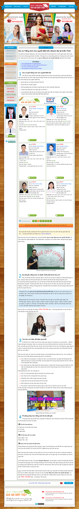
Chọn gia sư (32, 140)
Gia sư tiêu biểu (10, 58)
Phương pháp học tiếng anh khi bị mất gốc (32, 68)
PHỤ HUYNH (17, 6)
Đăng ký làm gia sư (11, 66)
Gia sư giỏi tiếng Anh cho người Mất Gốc (31, 63)
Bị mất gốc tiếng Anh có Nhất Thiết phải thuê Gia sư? (34, 65)
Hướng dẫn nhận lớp (11, 72)
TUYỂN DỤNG (62, 6)
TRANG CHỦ (8, 6)
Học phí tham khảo (11, 53)
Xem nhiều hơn (11, 136)
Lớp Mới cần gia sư (11, 69)
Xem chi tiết (68, 483)
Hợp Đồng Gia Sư (11, 75)
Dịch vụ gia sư (10, 56)
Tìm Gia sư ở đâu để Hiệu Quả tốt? (30, 66)
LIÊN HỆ (71, 6)
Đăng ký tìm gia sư (11, 50)
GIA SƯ (26, 6)
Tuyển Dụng (9, 77)
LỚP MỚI (53, 6)
